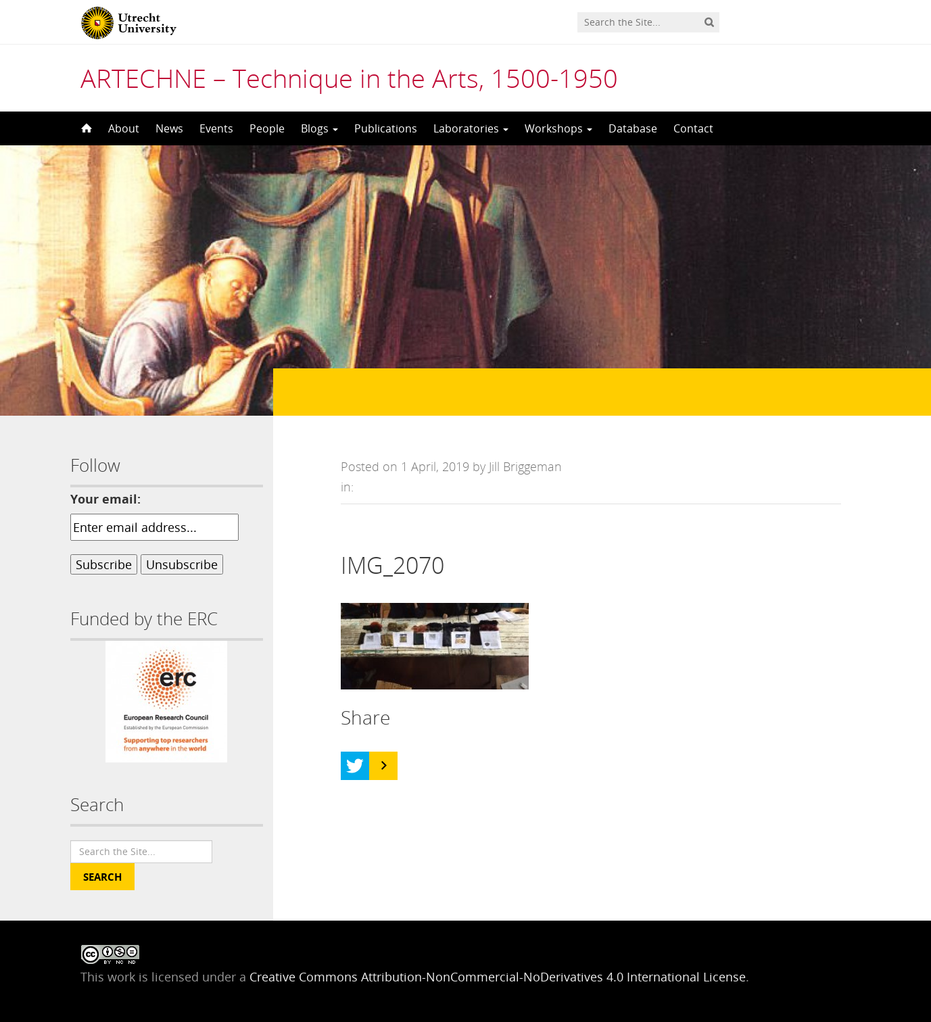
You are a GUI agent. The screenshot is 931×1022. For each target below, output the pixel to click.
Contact (693, 128)
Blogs (319, 128)
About (123, 128)
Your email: (105, 499)
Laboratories (470, 128)
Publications (385, 128)
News (169, 128)
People (267, 128)
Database (632, 128)
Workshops (558, 128)
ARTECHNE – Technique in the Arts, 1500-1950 (349, 77)
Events (216, 128)
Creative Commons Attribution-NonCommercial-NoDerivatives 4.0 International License (497, 977)
